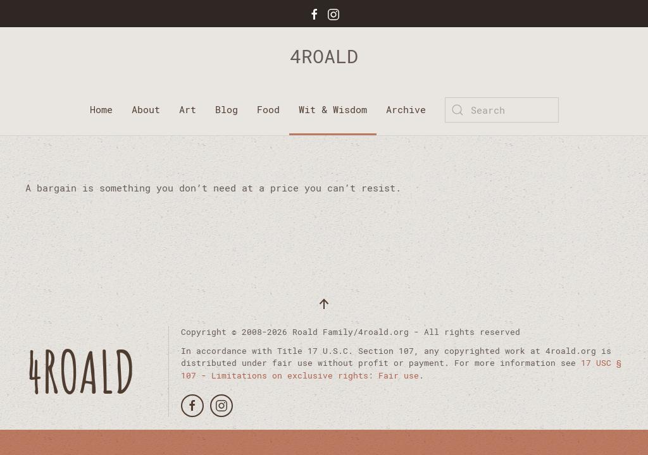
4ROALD (324, 56)
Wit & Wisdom (333, 109)
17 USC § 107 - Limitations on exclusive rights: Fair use (401, 369)
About (146, 109)
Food (268, 109)
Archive (406, 109)
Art (187, 109)
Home (101, 109)
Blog (226, 109)
